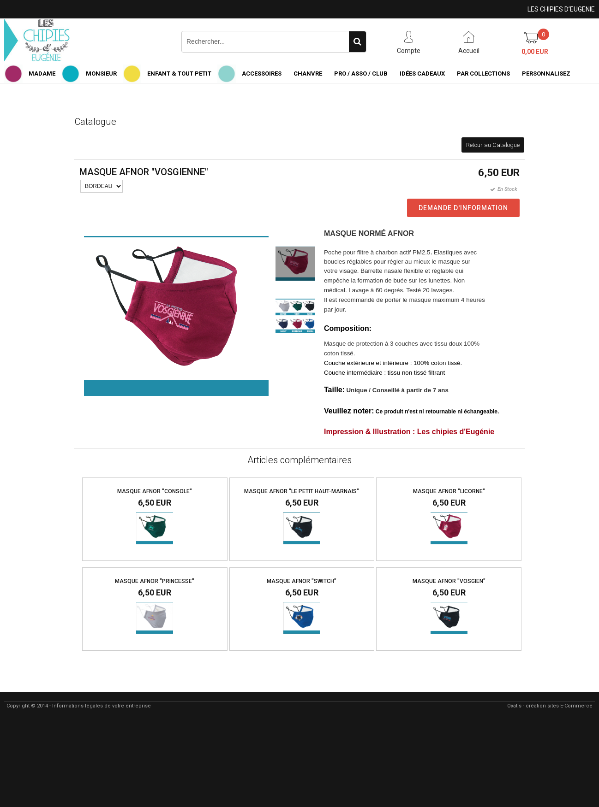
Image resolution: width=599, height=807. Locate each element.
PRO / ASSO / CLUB (361, 73)
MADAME (42, 73)
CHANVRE (308, 73)
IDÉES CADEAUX (422, 73)
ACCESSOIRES (262, 73)
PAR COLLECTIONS (483, 73)
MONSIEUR (101, 73)
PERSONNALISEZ (546, 73)
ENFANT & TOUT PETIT (179, 73)
